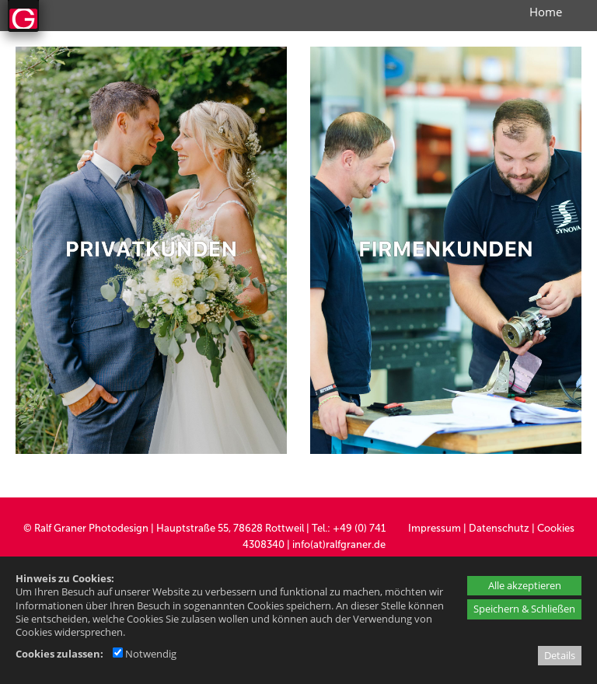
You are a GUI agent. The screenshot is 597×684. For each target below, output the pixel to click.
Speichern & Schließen (524, 609)
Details (559, 655)
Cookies (555, 528)
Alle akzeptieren (524, 585)
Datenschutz (499, 528)
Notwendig (144, 654)
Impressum (434, 528)
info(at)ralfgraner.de (339, 544)
